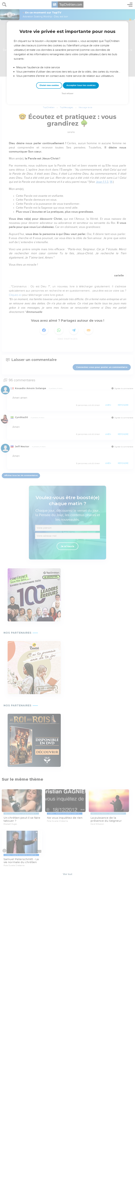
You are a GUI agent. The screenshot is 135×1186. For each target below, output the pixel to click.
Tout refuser (67, 93)
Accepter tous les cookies (80, 85)
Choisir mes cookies (49, 85)
